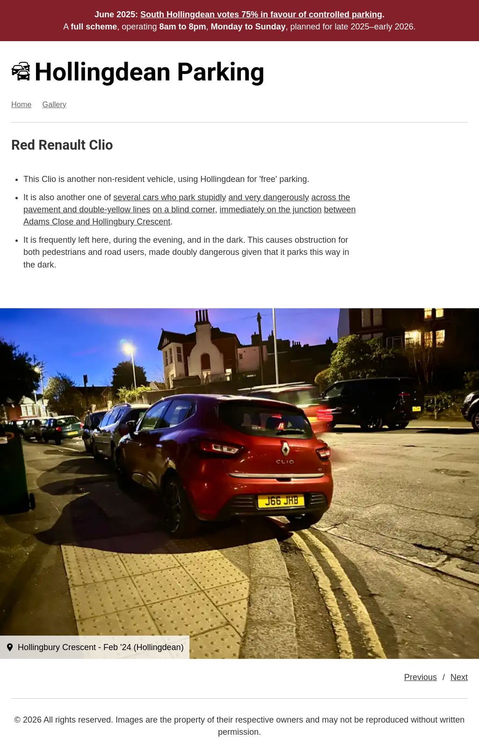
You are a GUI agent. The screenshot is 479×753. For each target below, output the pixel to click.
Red (23, 145)
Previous (420, 677)
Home (21, 104)
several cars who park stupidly (169, 197)
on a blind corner (183, 209)
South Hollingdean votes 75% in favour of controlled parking (261, 14)
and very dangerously (268, 197)
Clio (101, 145)
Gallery (54, 104)
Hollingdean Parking (138, 72)
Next (459, 677)
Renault (62, 145)
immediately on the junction (270, 209)
